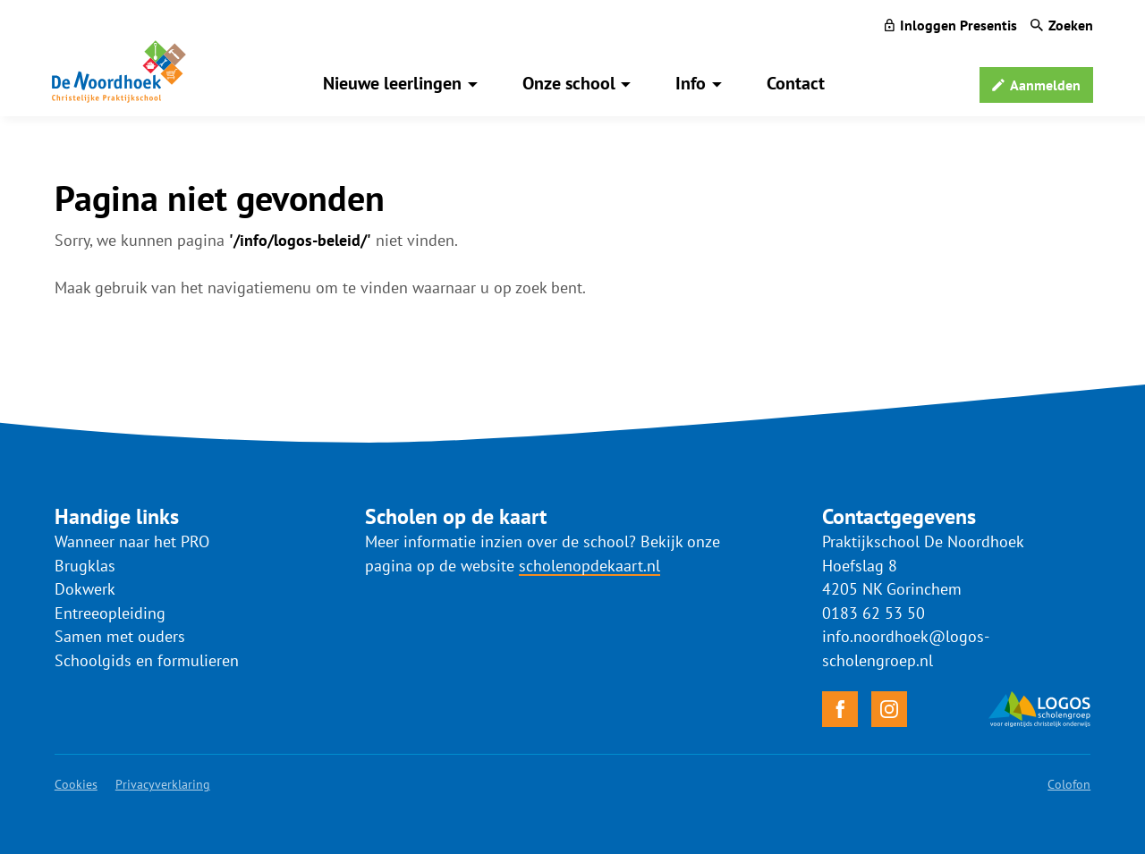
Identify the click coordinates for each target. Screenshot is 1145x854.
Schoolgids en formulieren (147, 660)
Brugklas (85, 565)
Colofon (1068, 784)
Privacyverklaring (162, 784)
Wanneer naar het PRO (132, 541)
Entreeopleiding (110, 613)
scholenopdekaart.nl (589, 565)
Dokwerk (85, 589)
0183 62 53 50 (873, 613)
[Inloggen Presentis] (951, 25)
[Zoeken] (1061, 25)
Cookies (76, 784)
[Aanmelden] (1036, 85)
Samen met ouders (120, 636)
